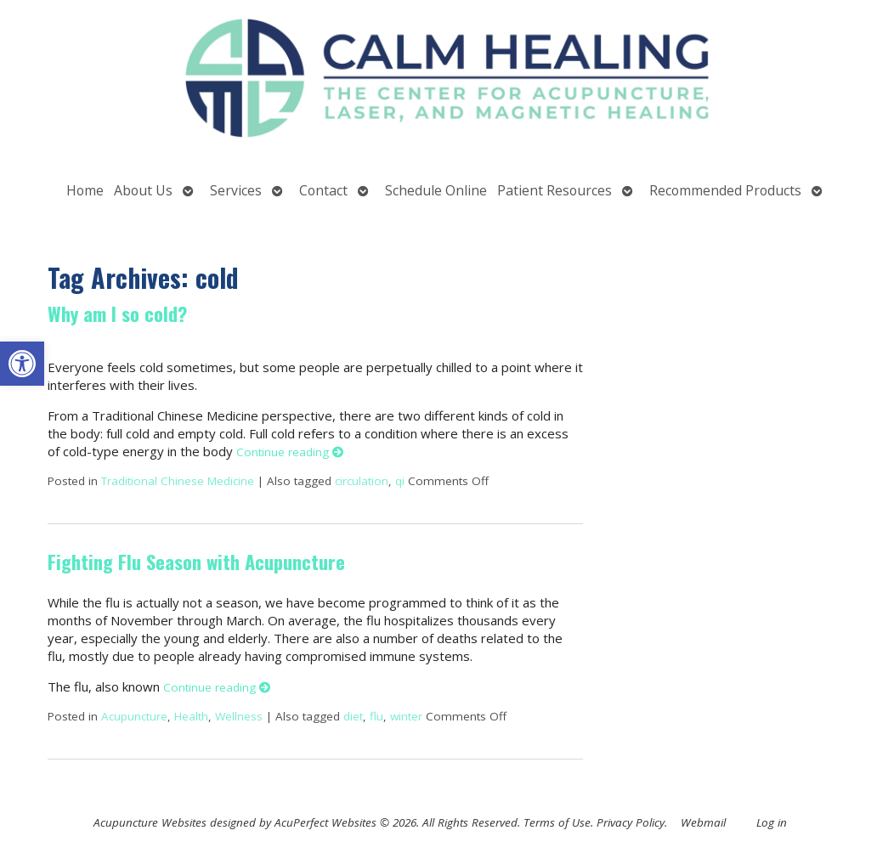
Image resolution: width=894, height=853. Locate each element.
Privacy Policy (631, 822)
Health (191, 716)
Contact (323, 190)
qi (400, 481)
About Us (143, 190)
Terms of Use (557, 822)
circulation (361, 481)
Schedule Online (436, 190)
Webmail (703, 822)
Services (236, 190)
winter (406, 716)
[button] (22, 364)
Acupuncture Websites (150, 822)
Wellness (239, 716)
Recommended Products (725, 190)
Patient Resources (554, 190)
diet (353, 716)
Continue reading (290, 452)
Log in (771, 822)
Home (85, 190)
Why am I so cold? (117, 313)
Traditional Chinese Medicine (177, 481)
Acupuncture (134, 716)
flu (376, 716)
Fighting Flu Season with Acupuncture (196, 561)
